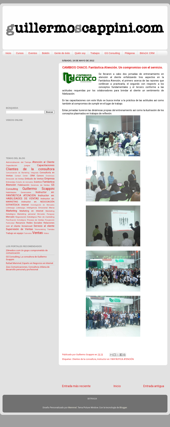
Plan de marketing (46, 217)
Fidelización (23, 185)
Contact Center (21, 176)
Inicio (8, 53)
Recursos (20, 223)
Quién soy (80, 53)
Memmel (72, 407)
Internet (25, 204)
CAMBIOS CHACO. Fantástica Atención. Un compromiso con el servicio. (112, 67)
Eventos (33, 53)
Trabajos (95, 53)
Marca (51, 208)
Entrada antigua (153, 386)
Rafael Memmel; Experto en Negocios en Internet (29, 263)
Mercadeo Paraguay (45, 214)
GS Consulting (112, 53)
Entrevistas (10, 182)
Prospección (49, 220)
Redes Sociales (34, 223)
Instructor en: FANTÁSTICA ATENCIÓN (115, 359)
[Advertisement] (113, 375)
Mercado (10, 217)
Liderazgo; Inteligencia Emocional (32, 208)
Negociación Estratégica (26, 217)
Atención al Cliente (43, 162)
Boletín (45, 53)
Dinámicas (50, 176)
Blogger (123, 407)
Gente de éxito (62, 53)
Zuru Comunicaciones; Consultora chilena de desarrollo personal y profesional (27, 268)
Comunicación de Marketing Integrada (22, 173)
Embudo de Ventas (34, 178)
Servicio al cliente (44, 225)
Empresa (49, 178)
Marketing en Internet (31, 211)
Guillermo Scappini (38, 189)
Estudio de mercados (24, 182)
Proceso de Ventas (35, 220)
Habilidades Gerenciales (18, 192)
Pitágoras (130, 53)
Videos (46, 233)
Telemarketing (40, 229)
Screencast (27, 226)
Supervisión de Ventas (19, 229)
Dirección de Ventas (15, 179)
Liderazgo (10, 208)
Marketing (11, 210)
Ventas (37, 233)
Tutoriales (28, 233)
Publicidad (10, 223)
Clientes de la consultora (84, 359)
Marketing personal (26, 214)
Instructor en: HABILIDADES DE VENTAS (30, 197)
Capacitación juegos (18, 165)
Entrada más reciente (76, 386)
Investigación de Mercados (43, 205)
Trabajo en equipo (14, 233)
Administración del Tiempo (18, 162)
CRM (32, 175)
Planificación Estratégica (16, 220)
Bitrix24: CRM (147, 53)
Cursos (19, 53)
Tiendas (50, 229)
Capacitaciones (45, 165)
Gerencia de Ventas (40, 185)
